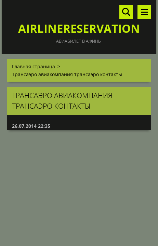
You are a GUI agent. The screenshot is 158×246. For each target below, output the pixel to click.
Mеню (144, 12)
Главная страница (33, 66)
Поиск (126, 12)
